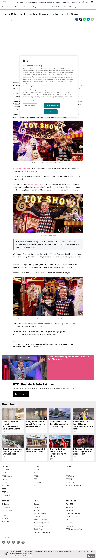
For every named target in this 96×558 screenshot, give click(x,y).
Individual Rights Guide (41, 523)
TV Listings (27, 7)
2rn (67, 520)
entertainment (7, 7)
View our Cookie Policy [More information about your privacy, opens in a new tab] (37, 83)
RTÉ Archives (6, 473)
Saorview (69, 523)
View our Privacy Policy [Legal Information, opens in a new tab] (51, 83)
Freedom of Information (42, 532)
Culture (58, 2)
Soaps (35, 7)
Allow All (50, 111)
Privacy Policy (38, 526)
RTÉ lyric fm (70, 482)
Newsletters (70, 526)
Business (42, 2)
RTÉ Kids (5, 518)
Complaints (37, 517)
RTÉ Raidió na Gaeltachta (74, 485)
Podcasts (69, 473)
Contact (36, 504)
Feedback (37, 507)
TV (35, 473)
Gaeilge (66, 2)
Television (18, 7)
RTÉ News (37, 482)
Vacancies (69, 510)
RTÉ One (37, 476)
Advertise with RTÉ (72, 517)
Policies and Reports (40, 513)
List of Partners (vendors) (31, 100)
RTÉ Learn (5, 485)
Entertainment (31, 2)
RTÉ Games (6, 470)
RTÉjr (36, 485)
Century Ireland (7, 510)
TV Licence (69, 507)
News (17, 2)
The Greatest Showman (31, 346)
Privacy (91, 556)
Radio (68, 470)
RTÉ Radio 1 (70, 476)
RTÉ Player (37, 470)
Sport (22, 2)
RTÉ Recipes (6, 495)
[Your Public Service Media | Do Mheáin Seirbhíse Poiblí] (5, 554)
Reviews (41, 7)
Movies (48, 7)
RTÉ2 (36, 479)
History (4, 479)
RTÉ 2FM (69, 479)
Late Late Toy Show (54, 344)
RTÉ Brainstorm (7, 476)
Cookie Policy (38, 529)
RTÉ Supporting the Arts (74, 529)
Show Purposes (30, 105)
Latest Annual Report (73, 513)
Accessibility (38, 510)
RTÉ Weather (6, 507)
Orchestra (5, 504)
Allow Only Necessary (51, 105)
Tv (80, 2)
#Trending (72, 7)
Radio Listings (57, 7)
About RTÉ (69, 504)
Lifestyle (50, 2)
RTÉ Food (5, 492)
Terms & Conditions (40, 520)
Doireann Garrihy (38, 344)
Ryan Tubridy (68, 344)
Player (74, 2)
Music (65, 7)
